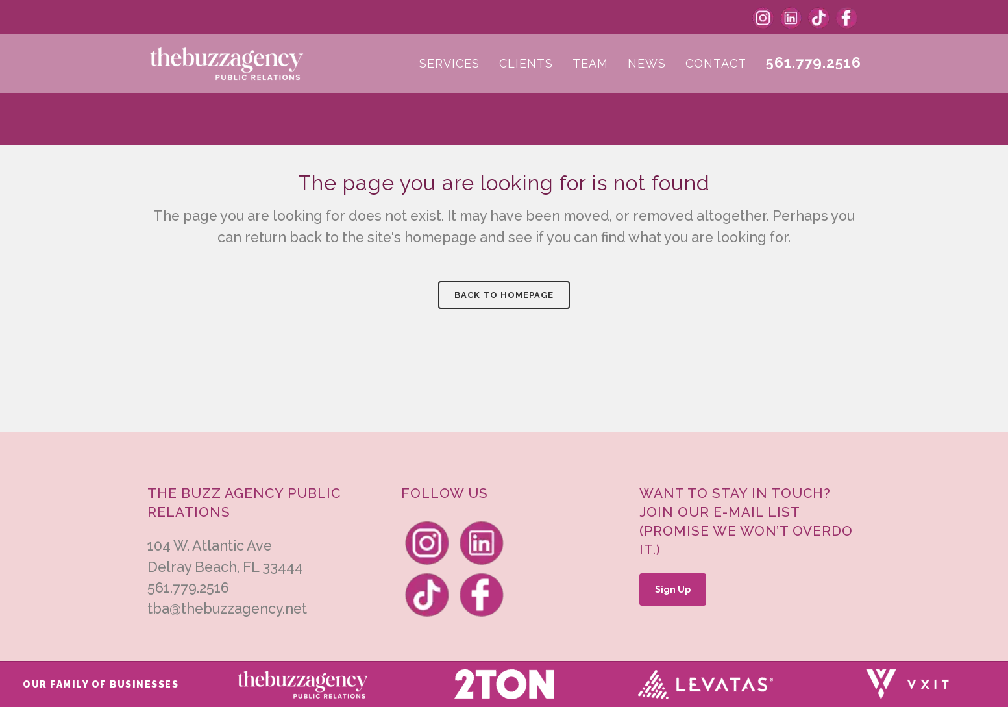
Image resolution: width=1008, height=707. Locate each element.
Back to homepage (504, 295)
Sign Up (673, 589)
